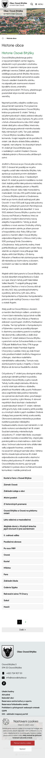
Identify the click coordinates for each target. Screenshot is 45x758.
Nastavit (22, 753)
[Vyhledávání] (32, 4)
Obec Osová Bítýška (18, 4)
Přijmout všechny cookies (22, 747)
